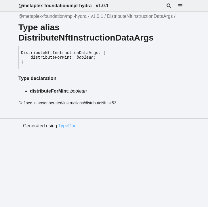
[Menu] (184, 6)
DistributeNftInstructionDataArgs (140, 16)
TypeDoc (67, 125)
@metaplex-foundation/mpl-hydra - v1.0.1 (63, 5)
